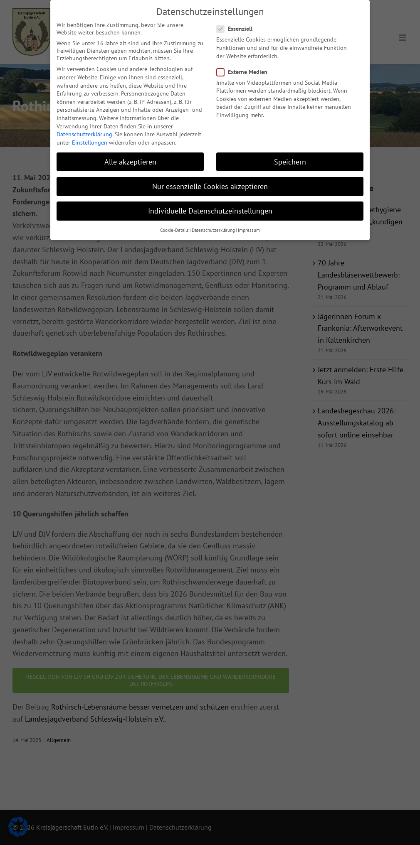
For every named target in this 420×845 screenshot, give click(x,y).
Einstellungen (89, 139)
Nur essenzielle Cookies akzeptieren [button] (210, 183)
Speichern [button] (290, 158)
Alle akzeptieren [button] (130, 158)
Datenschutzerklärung (84, 131)
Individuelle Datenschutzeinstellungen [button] (210, 207)
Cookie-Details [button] (174, 227)
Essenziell (237, 25)
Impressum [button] (249, 227)
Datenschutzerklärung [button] (213, 227)
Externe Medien (245, 68)
